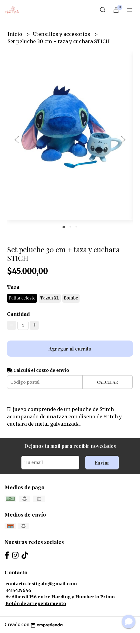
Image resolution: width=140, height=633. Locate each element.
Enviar (102, 462)
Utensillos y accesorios (62, 34)
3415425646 (18, 590)
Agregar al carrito (70, 348)
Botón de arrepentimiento (35, 603)
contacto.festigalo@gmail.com (41, 583)
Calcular (107, 382)
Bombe (71, 298)
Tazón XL (49, 298)
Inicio (15, 34)
